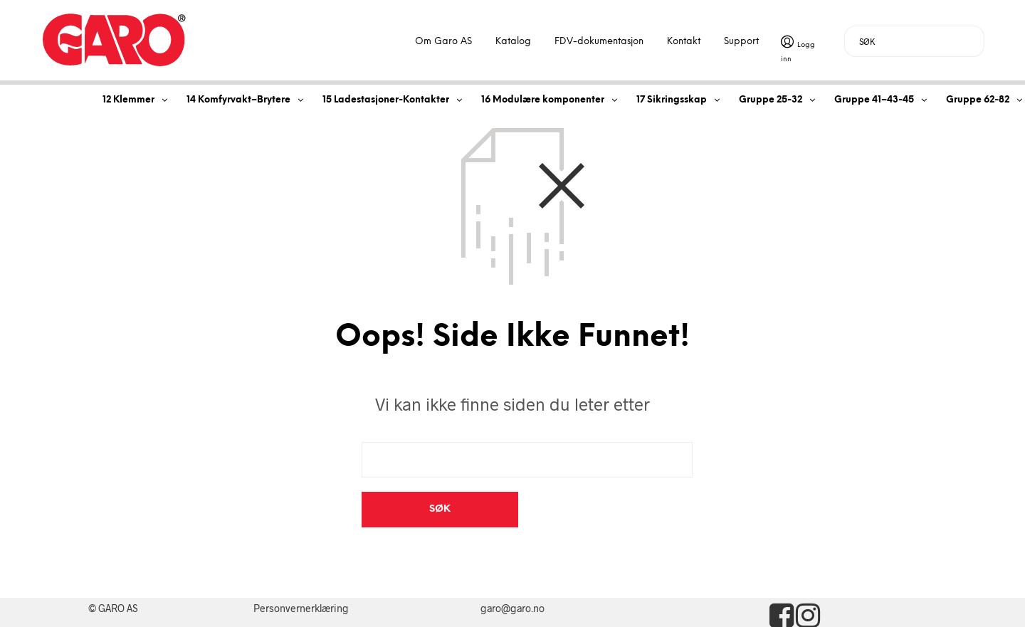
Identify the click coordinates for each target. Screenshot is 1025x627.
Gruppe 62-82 (977, 100)
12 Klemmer (128, 100)
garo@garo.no (512, 572)
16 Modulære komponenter (542, 100)
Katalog (513, 41)
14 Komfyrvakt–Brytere (238, 100)
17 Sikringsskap (671, 100)
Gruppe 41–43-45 (874, 100)
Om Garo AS (443, 41)
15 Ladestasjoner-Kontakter (385, 100)
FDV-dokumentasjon (598, 41)
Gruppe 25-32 (770, 100)
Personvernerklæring (301, 572)
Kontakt (683, 41)
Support (741, 41)
